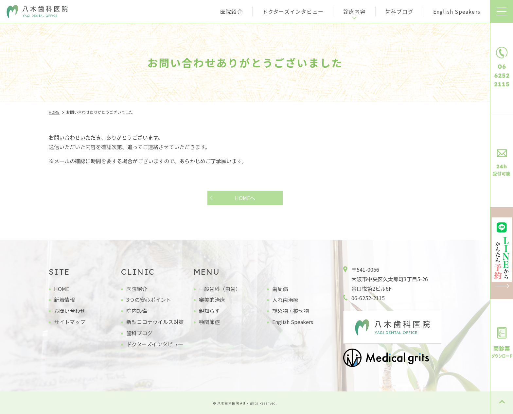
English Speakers (456, 11)
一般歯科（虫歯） (220, 289)
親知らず (209, 311)
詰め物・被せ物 (290, 311)
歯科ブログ (399, 11)
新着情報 (64, 299)
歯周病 (280, 289)
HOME (61, 289)
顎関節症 (209, 322)
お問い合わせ (69, 311)
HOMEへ (245, 198)
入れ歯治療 (285, 299)
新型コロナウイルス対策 (155, 322)
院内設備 (136, 311)
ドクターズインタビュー (293, 11)
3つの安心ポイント (148, 299)
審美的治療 (212, 299)
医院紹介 (231, 11)
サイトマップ (69, 322)
